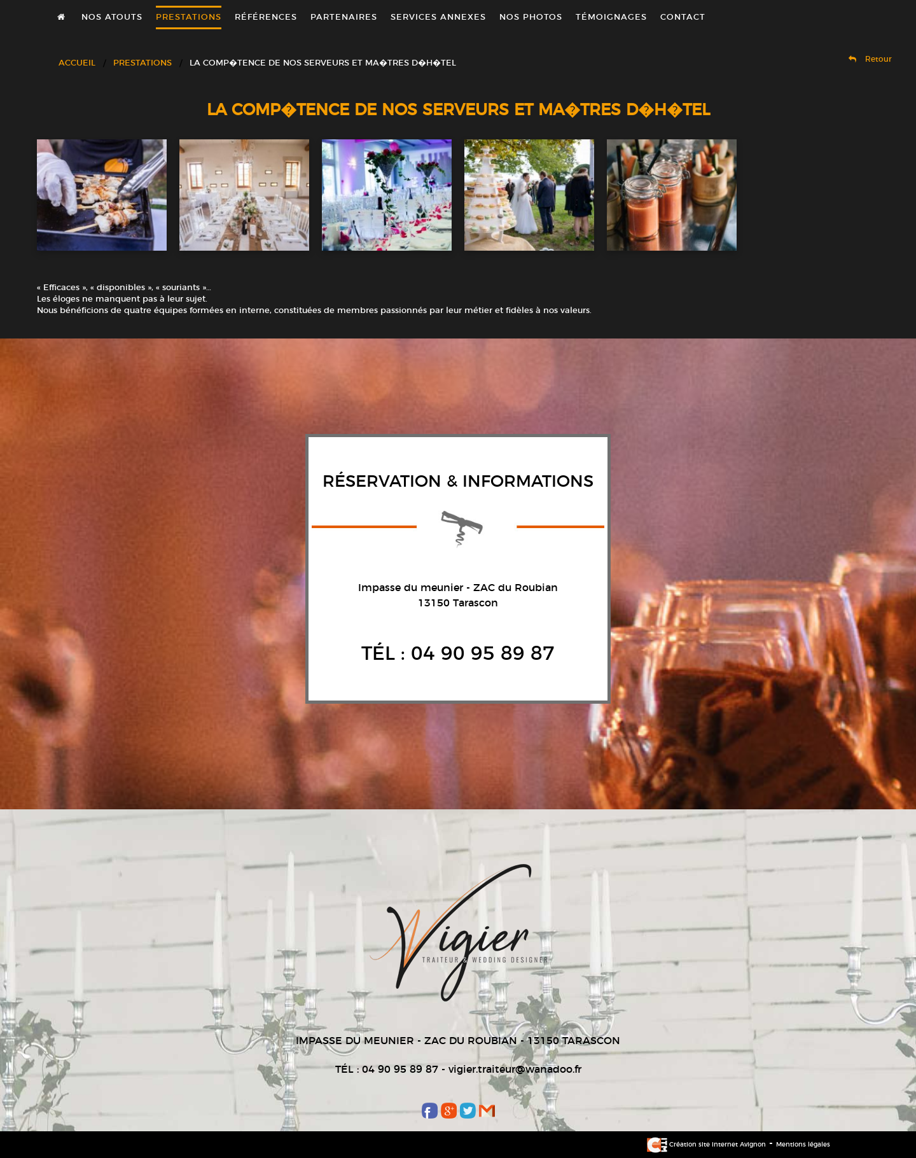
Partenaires (343, 17)
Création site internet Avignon (706, 1144)
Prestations (188, 17)
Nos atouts (111, 17)
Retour (870, 59)
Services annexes (438, 17)
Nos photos (530, 17)
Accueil (77, 63)
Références (266, 17)
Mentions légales (803, 1144)
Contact (682, 17)
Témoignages (611, 17)
